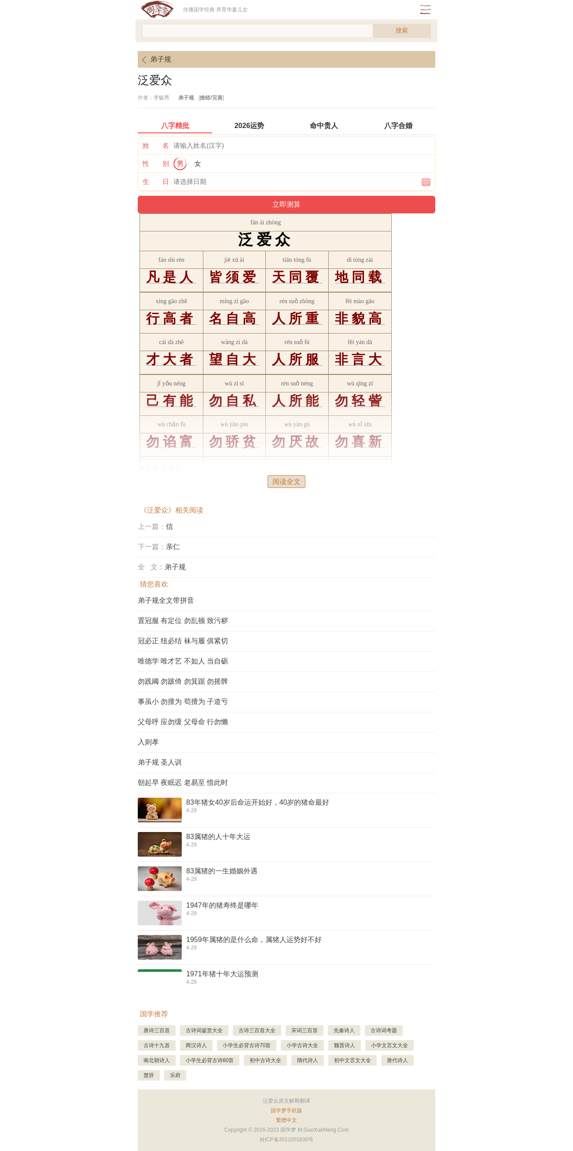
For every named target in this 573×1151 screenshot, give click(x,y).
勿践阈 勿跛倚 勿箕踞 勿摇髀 (183, 681)
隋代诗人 (307, 1060)
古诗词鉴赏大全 (204, 1030)
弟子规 (154, 60)
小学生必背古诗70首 (247, 1045)
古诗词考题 (384, 1030)
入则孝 (148, 742)
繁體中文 (286, 1120)
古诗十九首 (156, 1045)
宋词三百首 (304, 1030)
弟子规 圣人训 (160, 762)
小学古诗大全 (302, 1045)
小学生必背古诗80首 (210, 1060)
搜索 (402, 30)
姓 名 (156, 145)
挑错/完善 (211, 98)
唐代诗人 (397, 1060)
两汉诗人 (196, 1045)
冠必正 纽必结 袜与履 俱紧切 (183, 641)
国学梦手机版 (286, 1110)
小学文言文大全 (389, 1045)
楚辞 (148, 1075)
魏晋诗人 (344, 1045)
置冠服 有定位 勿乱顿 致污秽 (183, 620)
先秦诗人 (344, 1030)
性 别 (156, 163)
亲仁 (173, 546)
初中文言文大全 (352, 1060)
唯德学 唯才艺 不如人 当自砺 (183, 661)
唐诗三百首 (156, 1030)
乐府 (175, 1075)
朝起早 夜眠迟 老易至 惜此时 (183, 782)
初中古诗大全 (265, 1060)
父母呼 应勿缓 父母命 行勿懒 (183, 722)
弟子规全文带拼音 (166, 600)
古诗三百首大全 (257, 1030)
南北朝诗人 (156, 1060)
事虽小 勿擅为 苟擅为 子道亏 (183, 701)
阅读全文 (286, 481)
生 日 (156, 181)
